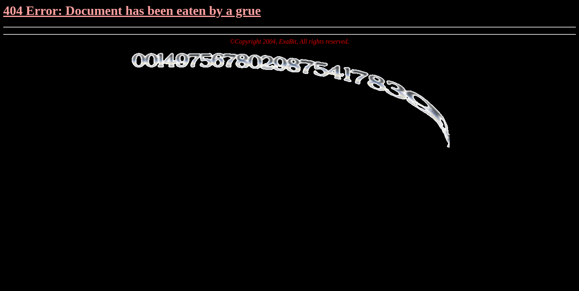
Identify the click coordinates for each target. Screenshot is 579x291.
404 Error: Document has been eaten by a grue (132, 10)
